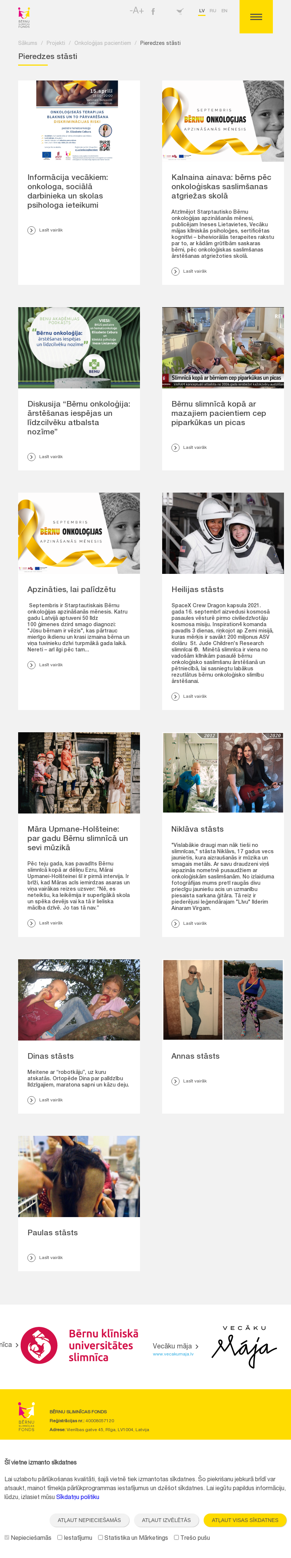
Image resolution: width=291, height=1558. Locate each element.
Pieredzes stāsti (160, 43)
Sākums (27, 43)
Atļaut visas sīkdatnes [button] (245, 1520)
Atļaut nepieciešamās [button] (89, 1520)
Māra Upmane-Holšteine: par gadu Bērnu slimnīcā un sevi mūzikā (77, 839)
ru (213, 11)
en (224, 11)
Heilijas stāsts (197, 590)
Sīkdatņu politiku (77, 1498)
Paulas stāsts (52, 1233)
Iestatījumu (74, 1539)
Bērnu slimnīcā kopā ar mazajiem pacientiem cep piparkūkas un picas (218, 414)
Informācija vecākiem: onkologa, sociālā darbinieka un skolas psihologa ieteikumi (67, 192)
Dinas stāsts (50, 1057)
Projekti (56, 43)
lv (201, 11)
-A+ (137, 11)
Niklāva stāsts (197, 830)
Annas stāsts (195, 1057)
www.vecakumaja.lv (173, 1354)
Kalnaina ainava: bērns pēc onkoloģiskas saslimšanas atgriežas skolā (221, 187)
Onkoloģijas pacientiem (102, 43)
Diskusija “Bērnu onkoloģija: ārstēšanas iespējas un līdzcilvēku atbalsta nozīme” (78, 419)
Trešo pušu (192, 1539)
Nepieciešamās (27, 1539)
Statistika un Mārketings (133, 1539)
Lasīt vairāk (45, 230)
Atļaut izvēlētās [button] (166, 1520)
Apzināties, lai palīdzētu (71, 590)
